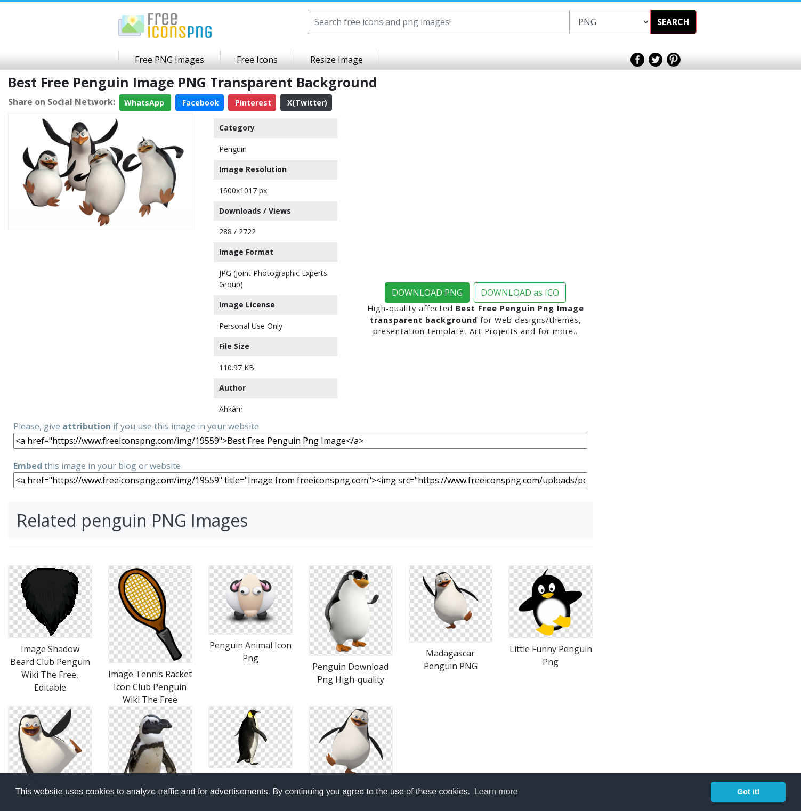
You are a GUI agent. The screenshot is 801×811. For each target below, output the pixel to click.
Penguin (233, 149)
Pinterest (252, 103)
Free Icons (257, 60)
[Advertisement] (100, 309)
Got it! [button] (748, 792)
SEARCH (673, 22)
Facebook (199, 103)
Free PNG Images (169, 60)
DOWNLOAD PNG (427, 292)
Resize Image (336, 60)
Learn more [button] (496, 791)
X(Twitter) (306, 103)
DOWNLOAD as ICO (520, 292)
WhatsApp (145, 103)
